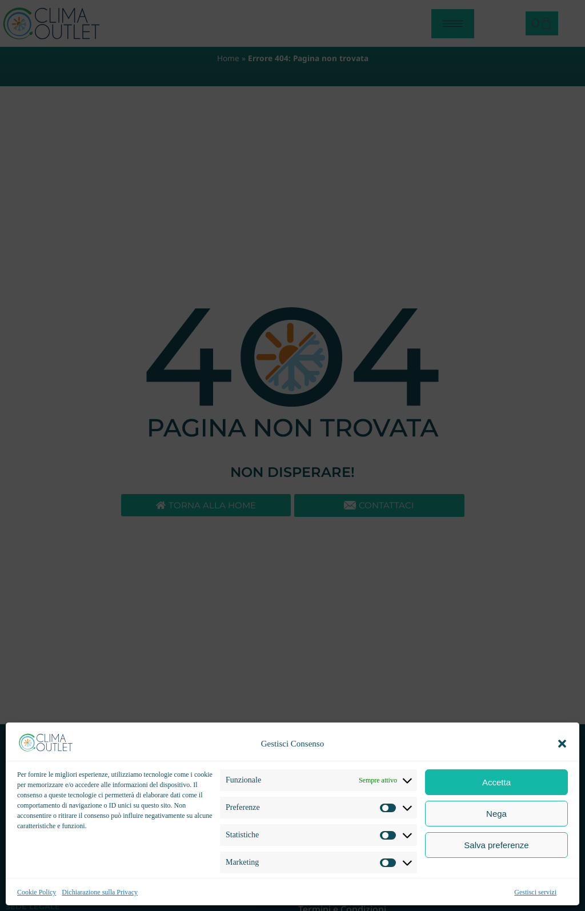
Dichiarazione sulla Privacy (100, 892)
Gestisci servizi (535, 892)
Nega (496, 813)
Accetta (496, 782)
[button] (562, 743)
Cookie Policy (36, 892)
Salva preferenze (496, 845)
